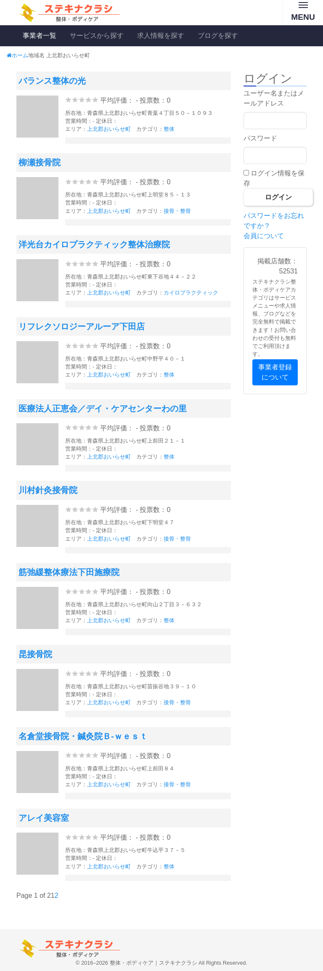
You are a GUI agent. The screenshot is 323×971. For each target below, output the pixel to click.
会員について (264, 235)
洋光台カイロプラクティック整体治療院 (94, 244)
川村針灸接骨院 (48, 490)
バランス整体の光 (52, 80)
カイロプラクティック (191, 292)
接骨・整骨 (177, 211)
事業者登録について (275, 372)
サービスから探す (97, 35)
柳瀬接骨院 (40, 162)
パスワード (260, 138)
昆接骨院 (35, 654)
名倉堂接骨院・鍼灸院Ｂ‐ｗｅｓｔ (83, 736)
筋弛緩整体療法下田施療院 (69, 572)
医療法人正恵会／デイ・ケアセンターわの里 (103, 408)
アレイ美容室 (44, 817)
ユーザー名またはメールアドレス (274, 98)
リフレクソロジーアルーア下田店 (82, 326)
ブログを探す (218, 35)
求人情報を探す (160, 35)
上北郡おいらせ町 (109, 129)
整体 (169, 129)
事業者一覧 (39, 35)
